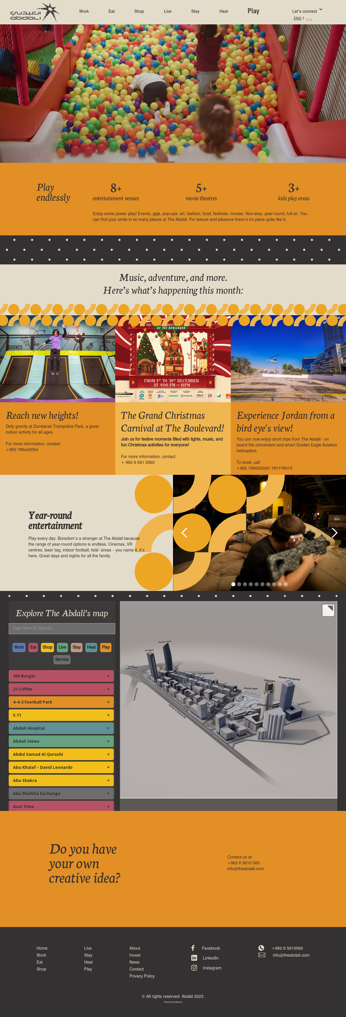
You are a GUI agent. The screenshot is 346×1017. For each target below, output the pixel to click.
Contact (136, 969)
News (134, 962)
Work (84, 12)
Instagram (212, 968)
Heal (223, 12)
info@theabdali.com (291, 955)
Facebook (211, 948)
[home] (35, 12)
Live (168, 12)
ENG (297, 18)
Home (42, 948)
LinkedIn (211, 958)
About (134, 948)
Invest (134, 955)
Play (253, 11)
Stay (195, 12)
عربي (309, 18)
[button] (299, 9)
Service (62, 660)
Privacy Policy (142, 976)
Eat (112, 12)
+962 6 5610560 (287, 948)
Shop (139, 12)
